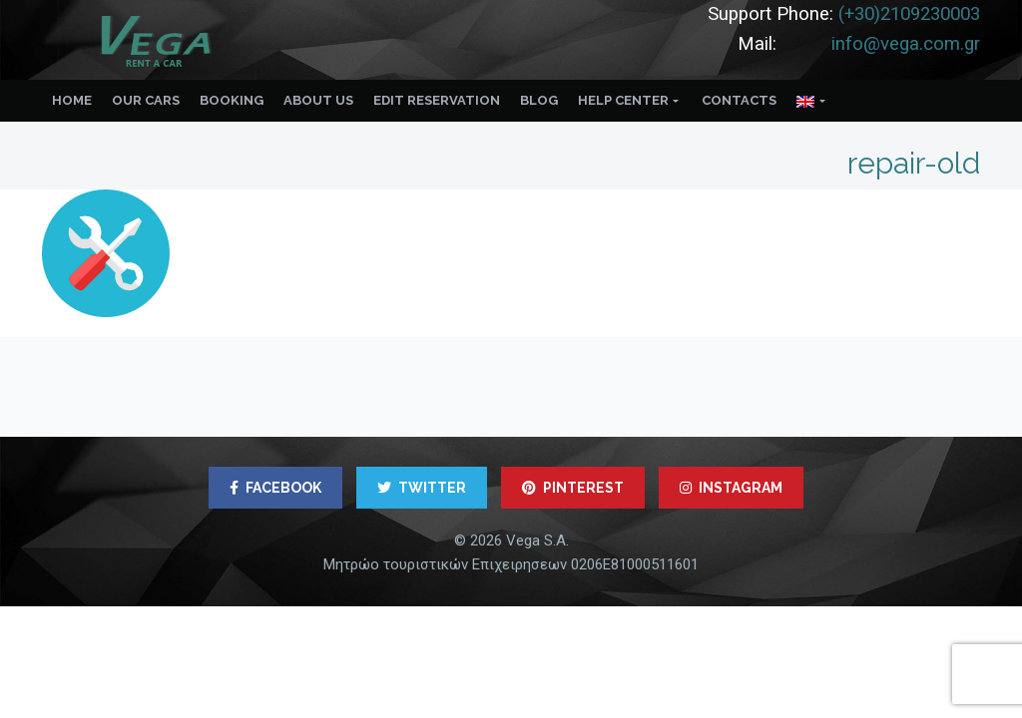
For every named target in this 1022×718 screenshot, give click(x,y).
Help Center (623, 100)
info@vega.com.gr (905, 44)
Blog (539, 100)
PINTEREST (573, 488)
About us (318, 100)
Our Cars (146, 100)
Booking (231, 100)
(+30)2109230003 (909, 14)
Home (72, 100)
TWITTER (421, 488)
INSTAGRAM (731, 488)
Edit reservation (436, 100)
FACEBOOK (275, 488)
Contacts (739, 100)
